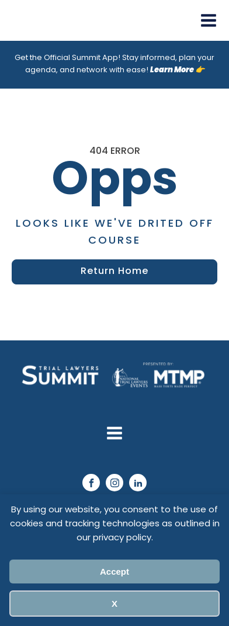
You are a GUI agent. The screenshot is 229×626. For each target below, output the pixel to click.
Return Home (114, 271)
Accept (114, 571)
